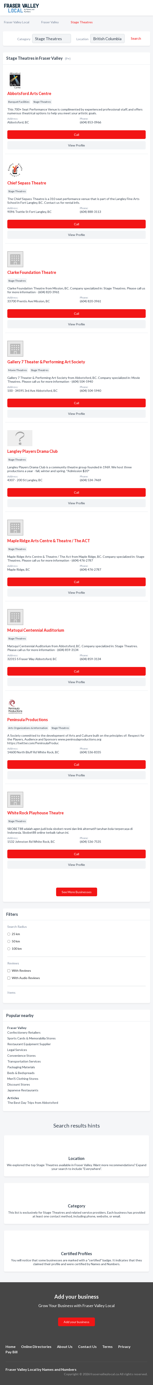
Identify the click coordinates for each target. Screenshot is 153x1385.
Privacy (124, 1346)
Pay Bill (12, 1352)
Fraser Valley (50, 22)
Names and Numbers (59, 1369)
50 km (16, 941)
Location (82, 39)
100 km (17, 948)
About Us (65, 1346)
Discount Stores (18, 1084)
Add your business (76, 1322)
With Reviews (21, 970)
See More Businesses (77, 892)
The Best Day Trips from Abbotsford (32, 1102)
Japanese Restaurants (22, 1090)
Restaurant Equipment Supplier (29, 1044)
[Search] (135, 38)
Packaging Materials (21, 1067)
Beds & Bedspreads (21, 1073)
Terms (107, 1346)
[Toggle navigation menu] (147, 7)
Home (11, 1346)
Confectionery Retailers (24, 1032)
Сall (76, 135)
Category (23, 39)
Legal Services (17, 1050)
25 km (16, 934)
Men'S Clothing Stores (22, 1078)
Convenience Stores (21, 1055)
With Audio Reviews (26, 978)
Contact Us (87, 1346)
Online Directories (36, 1346)
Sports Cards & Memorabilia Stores (31, 1038)
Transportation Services (24, 1061)
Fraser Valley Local (16, 22)
